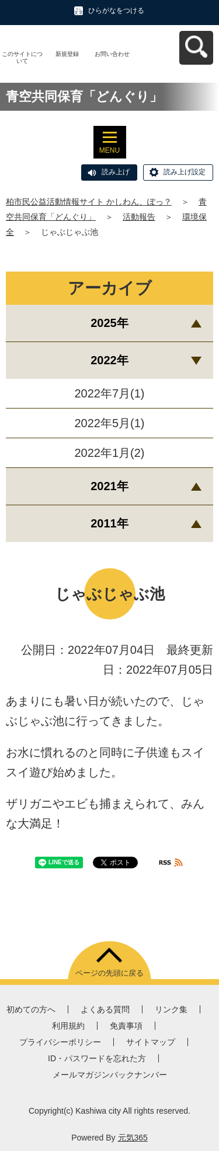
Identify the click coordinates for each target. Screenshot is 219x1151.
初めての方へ (30, 1009)
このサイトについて (22, 57)
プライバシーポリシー (60, 1042)
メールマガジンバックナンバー (110, 1074)
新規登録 (67, 54)
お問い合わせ (112, 54)
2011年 (109, 523)
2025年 (109, 322)
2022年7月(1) (109, 393)
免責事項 (126, 1025)
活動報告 (139, 216)
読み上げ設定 (185, 172)
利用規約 (68, 1025)
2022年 (109, 360)
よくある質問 (105, 1009)
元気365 (133, 1137)
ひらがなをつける (116, 10)
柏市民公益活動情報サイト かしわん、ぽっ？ (89, 201)
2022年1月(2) (109, 452)
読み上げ (116, 172)
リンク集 (171, 1009)
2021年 (109, 486)
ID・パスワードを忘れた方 (97, 1058)
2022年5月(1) (109, 423)
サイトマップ (150, 1042)
